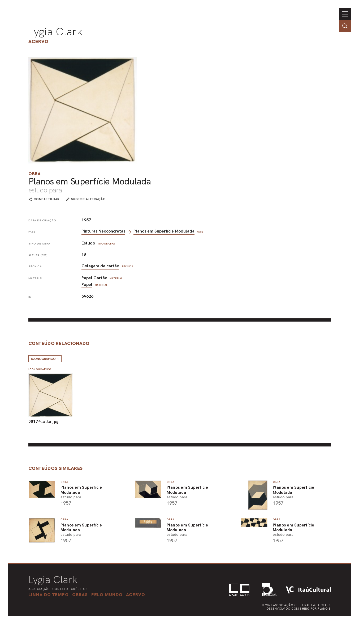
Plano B (324, 608)
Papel (86, 284)
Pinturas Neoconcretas (103, 231)
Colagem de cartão (100, 266)
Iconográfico (45, 359)
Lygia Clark (55, 32)
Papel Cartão (94, 278)
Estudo (88, 243)
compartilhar (46, 199)
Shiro (305, 608)
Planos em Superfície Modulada (163, 231)
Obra (34, 173)
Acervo (38, 41)
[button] (107, 594)
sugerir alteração (88, 199)
